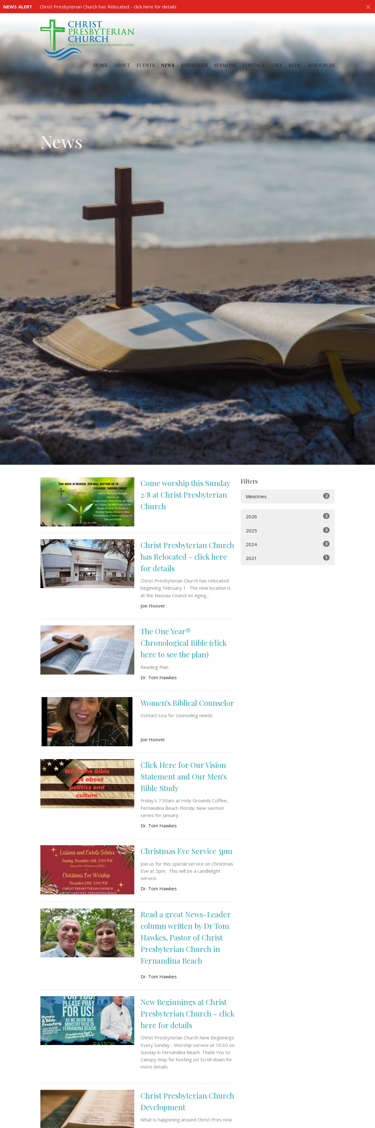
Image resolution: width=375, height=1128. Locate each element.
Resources (321, 65)
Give (276, 65)
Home (100, 65)
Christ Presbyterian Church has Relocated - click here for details (108, 6)
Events (145, 65)
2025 (288, 530)
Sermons (225, 65)
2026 (288, 516)
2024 (288, 544)
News (167, 65)
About (122, 65)
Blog (295, 65)
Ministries (194, 65)
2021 (288, 558)
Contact (254, 65)
